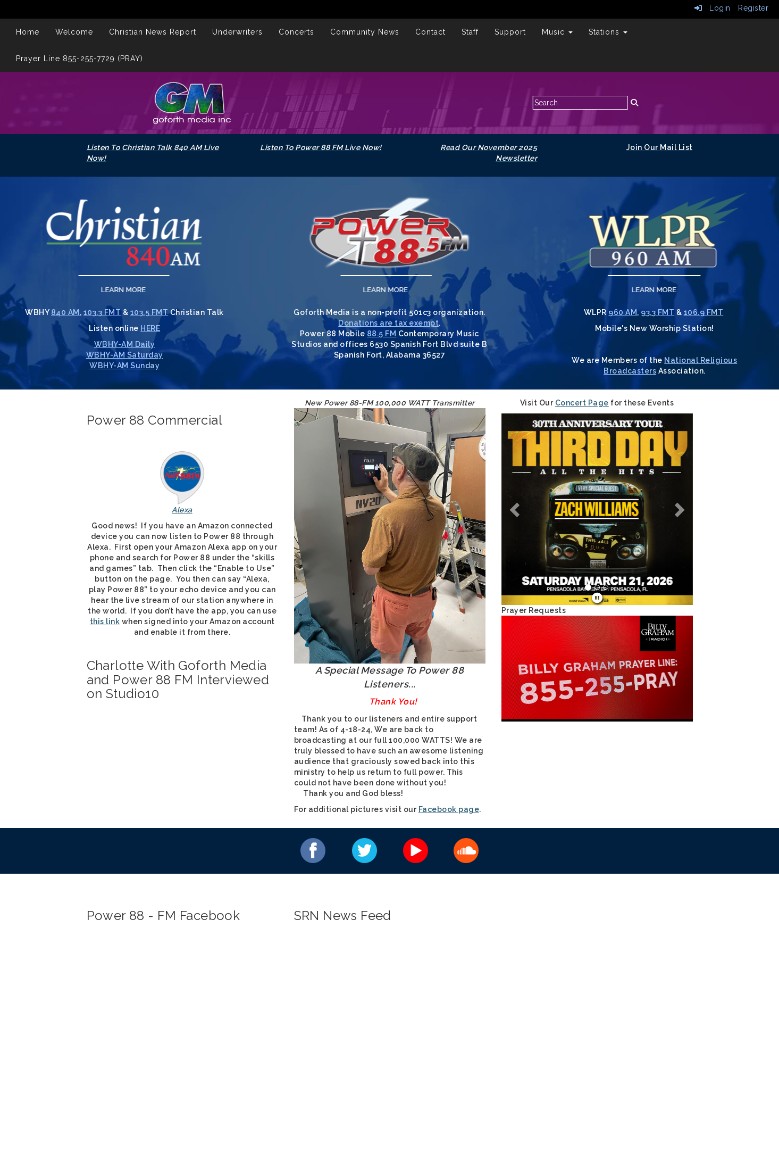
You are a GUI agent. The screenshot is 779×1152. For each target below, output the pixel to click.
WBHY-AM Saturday (124, 355)
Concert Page (582, 403)
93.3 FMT (657, 312)
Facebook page (449, 809)
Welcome (74, 32)
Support (510, 32)
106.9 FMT (704, 312)
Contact (430, 32)
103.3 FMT (102, 312)
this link (105, 621)
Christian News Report (152, 32)
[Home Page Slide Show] (597, 520)
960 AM (622, 312)
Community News (364, 32)
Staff (470, 32)
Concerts (296, 32)
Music (557, 32)
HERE (150, 328)
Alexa (182, 509)
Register (753, 8)
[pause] (597, 598)
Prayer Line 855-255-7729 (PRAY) (79, 58)
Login (712, 8)
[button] (515, 509)
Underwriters (237, 32)
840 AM (65, 312)
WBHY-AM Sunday (124, 365)
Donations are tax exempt (388, 323)
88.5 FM (382, 333)
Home (27, 32)
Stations (608, 32)
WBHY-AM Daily (124, 344)
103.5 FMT (149, 312)
